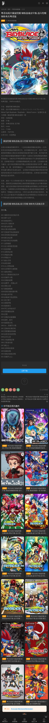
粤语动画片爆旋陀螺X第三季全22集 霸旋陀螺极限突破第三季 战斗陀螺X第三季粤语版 (12, 447)
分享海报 (44, 390)
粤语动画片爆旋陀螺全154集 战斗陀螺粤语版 (36, 703)
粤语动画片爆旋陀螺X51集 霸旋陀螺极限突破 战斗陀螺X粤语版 (12, 489)
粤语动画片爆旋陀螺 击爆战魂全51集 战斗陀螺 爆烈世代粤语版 (36, 617)
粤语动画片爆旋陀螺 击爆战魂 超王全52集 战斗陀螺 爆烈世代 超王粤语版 (36, 532)
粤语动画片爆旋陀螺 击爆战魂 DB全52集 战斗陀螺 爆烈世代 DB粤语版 (12, 532)
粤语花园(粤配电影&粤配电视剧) (22, 709)
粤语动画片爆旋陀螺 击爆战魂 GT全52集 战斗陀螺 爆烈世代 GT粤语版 (12, 575)
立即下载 (24, 371)
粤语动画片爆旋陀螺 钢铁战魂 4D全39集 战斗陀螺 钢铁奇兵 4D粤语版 (36, 660)
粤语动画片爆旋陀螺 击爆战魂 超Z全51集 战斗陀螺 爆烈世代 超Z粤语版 (36, 575)
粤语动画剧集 (12, 21)
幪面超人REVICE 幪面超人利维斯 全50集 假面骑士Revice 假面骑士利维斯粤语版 (12, 399)
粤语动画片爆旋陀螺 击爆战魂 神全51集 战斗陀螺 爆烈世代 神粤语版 (12, 617)
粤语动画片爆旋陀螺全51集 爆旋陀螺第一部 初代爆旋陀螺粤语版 (36, 489)
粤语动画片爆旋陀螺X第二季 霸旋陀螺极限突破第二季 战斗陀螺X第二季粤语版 (36, 447)
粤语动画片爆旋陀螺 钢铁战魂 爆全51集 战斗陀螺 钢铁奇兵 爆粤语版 (36, 399)
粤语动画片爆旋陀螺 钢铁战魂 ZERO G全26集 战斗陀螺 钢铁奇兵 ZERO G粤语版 (12, 660)
